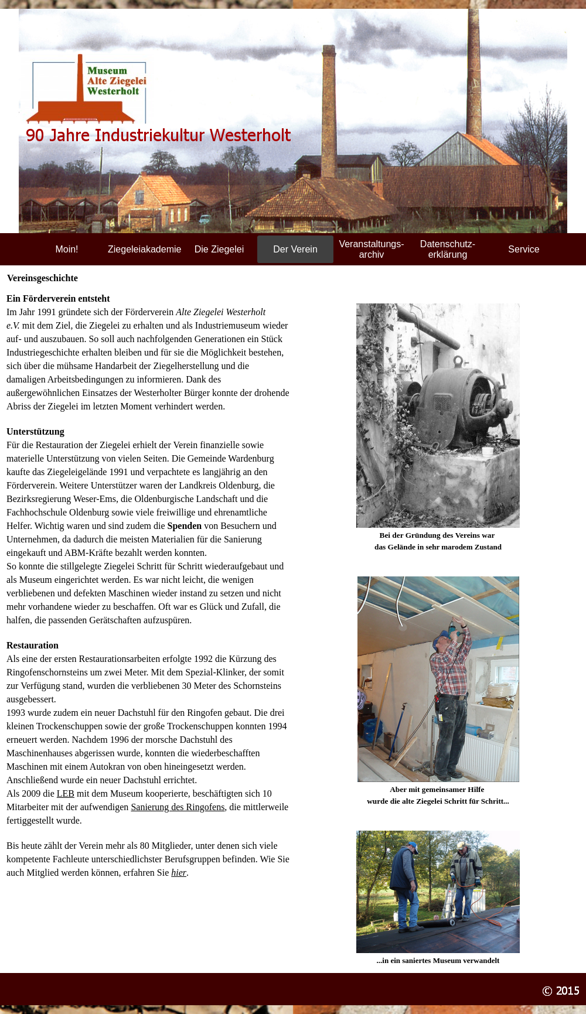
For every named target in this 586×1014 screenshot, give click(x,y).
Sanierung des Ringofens (177, 807)
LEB (65, 793)
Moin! (66, 249)
